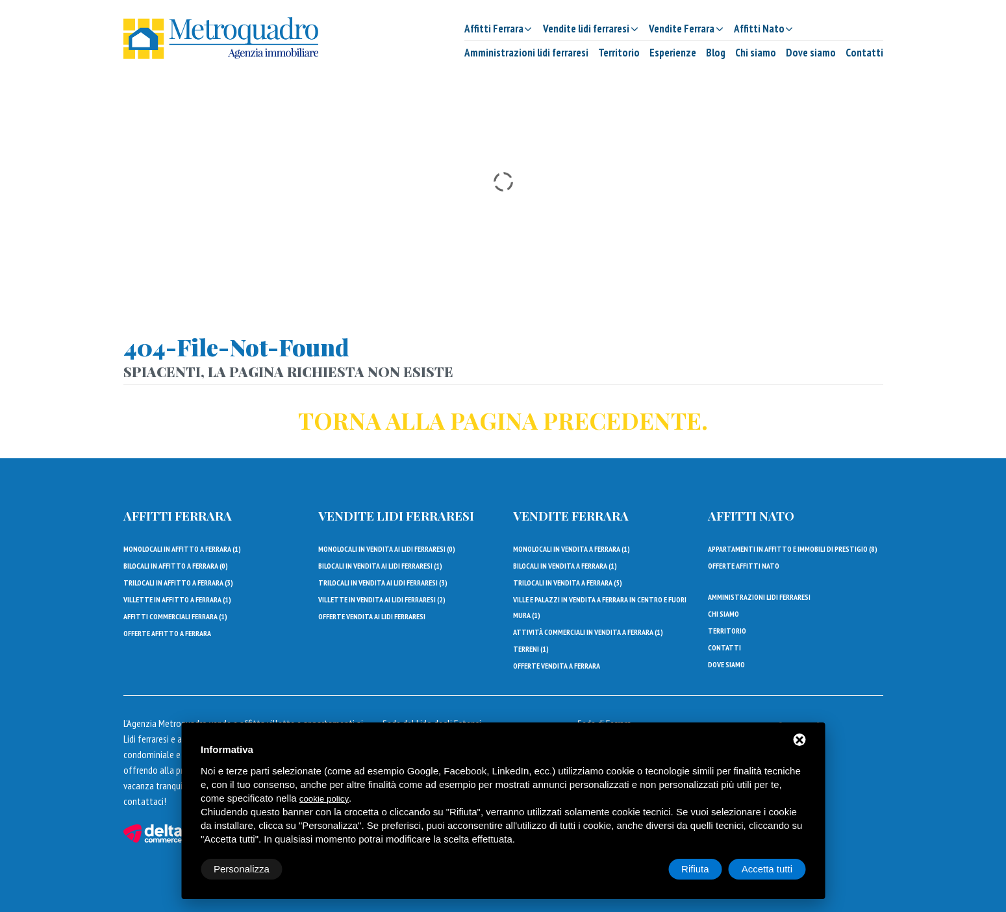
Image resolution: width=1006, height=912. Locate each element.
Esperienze (672, 52)
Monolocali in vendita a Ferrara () (571, 549)
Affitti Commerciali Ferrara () (175, 616)
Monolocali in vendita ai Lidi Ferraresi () (386, 549)
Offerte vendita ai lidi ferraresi (371, 616)
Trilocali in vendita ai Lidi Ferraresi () (382, 582)
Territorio (619, 52)
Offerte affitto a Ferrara (167, 633)
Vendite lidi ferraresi (396, 515)
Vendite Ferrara (571, 515)
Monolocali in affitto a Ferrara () (182, 549)
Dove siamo (811, 52)
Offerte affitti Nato (743, 566)
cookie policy (324, 799)
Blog (715, 52)
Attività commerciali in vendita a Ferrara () (588, 632)
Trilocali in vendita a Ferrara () (567, 582)
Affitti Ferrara (177, 515)
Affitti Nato (751, 515)
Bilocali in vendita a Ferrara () (565, 566)
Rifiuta (695, 868)
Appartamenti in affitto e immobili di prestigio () (792, 549)
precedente (622, 420)
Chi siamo (755, 52)
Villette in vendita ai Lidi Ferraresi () (382, 599)
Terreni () (531, 649)
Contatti (864, 52)
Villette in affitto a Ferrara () (177, 599)
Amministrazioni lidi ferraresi (526, 52)
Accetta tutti (767, 868)
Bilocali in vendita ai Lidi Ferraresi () (380, 566)
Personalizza (242, 868)
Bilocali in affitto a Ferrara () (175, 566)
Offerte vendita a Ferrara (556, 666)
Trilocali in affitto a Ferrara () (178, 582)
